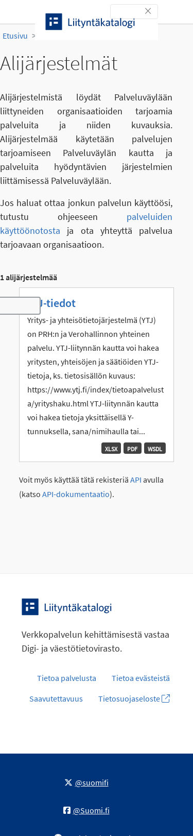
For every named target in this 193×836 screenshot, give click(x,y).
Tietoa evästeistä (141, 678)
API (136, 480)
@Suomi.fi (86, 810)
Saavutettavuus (56, 698)
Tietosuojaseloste (134, 698)
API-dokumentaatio (76, 494)
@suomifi (86, 782)
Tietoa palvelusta (66, 678)
